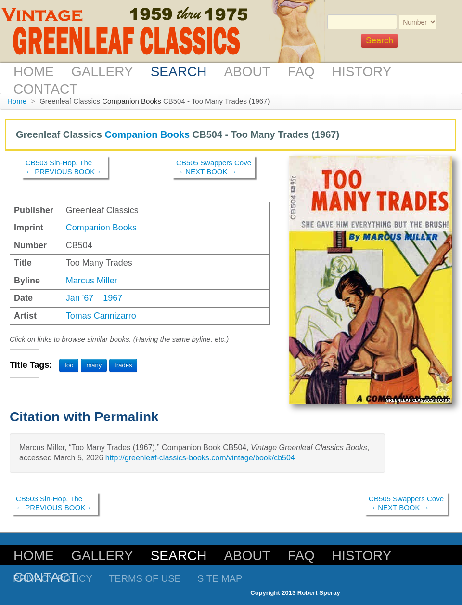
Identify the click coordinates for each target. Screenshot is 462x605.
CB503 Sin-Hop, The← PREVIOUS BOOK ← (65, 167)
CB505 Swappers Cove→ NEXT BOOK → (213, 167)
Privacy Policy (52, 578)
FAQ (301, 71)
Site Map (219, 578)
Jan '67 (79, 298)
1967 (112, 298)
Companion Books (131, 101)
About (247, 71)
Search (179, 71)
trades (123, 365)
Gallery (102, 71)
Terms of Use (145, 578)
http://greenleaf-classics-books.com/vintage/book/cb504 (200, 458)
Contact (45, 88)
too (68, 365)
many (94, 365)
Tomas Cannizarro (101, 316)
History (361, 71)
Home (33, 71)
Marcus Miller (91, 280)
